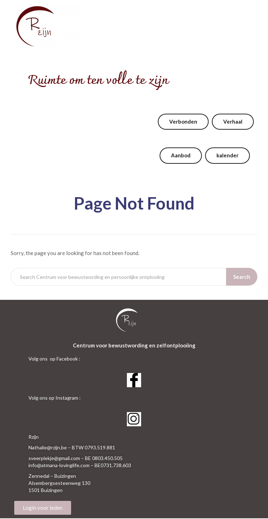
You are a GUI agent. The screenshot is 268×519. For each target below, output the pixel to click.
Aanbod (181, 155)
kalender (227, 155)
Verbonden (183, 121)
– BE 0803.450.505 (102, 458)
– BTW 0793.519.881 (91, 447)
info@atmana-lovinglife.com (59, 465)
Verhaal (232, 121)
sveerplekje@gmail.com (54, 458)
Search (241, 277)
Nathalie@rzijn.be (47, 447)
